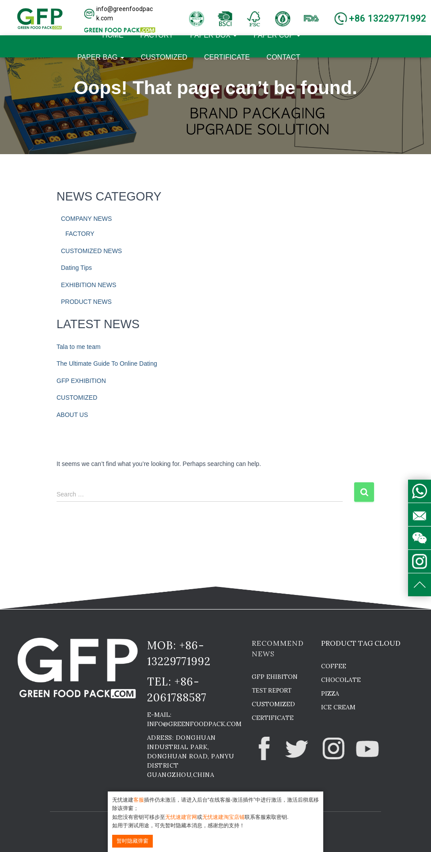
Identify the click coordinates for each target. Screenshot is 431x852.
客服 (138, 800)
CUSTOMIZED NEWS (91, 250)
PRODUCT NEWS (86, 301)
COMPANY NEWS (86, 218)
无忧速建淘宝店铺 (223, 817)
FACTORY (157, 35)
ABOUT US (72, 414)
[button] (119, 13)
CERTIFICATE (227, 57)
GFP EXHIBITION (81, 380)
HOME (113, 35)
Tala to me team (79, 346)
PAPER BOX (213, 35)
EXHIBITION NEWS (88, 284)
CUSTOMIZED (164, 57)
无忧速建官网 (181, 817)
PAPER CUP (276, 35)
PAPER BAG (100, 57)
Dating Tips (76, 267)
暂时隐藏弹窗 (132, 841)
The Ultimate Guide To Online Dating (107, 363)
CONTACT (283, 57)
